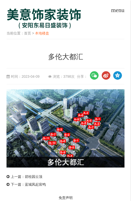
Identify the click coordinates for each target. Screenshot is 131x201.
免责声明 (66, 198)
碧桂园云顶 (33, 177)
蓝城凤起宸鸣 (35, 184)
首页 (27, 33)
